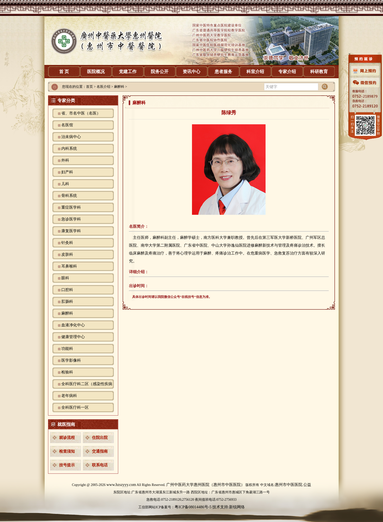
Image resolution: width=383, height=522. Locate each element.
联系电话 (100, 465)
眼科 (65, 278)
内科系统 (69, 148)
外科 (65, 160)
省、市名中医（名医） (81, 113)
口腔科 (67, 290)
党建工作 (128, 71)
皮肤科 (67, 254)
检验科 (67, 372)
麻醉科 (67, 313)
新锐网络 (237, 507)
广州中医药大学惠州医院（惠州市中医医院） (205, 485)
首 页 (64, 71)
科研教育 (319, 71)
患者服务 (223, 71)
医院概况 (96, 71)
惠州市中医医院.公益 (293, 485)
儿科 (65, 184)
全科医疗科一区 (75, 407)
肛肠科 (67, 301)
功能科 (67, 348)
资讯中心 (191, 71)
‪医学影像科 (71, 360)
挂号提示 (67, 465)
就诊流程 (67, 437)
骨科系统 (69, 195)
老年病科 (69, 396)
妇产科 (67, 172)
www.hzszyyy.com (121, 485)
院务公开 (159, 71)
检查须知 (67, 451)
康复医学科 (71, 231)
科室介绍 (255, 71)
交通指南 (100, 451)
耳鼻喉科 (69, 266)
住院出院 (100, 437)
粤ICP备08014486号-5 (193, 507)
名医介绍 (103, 87)
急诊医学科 (71, 219)
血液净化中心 (73, 325)
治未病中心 (71, 137)
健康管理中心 (73, 337)
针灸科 (67, 243)
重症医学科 (71, 207)
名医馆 (67, 125)
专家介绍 (287, 71)
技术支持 (220, 507)
